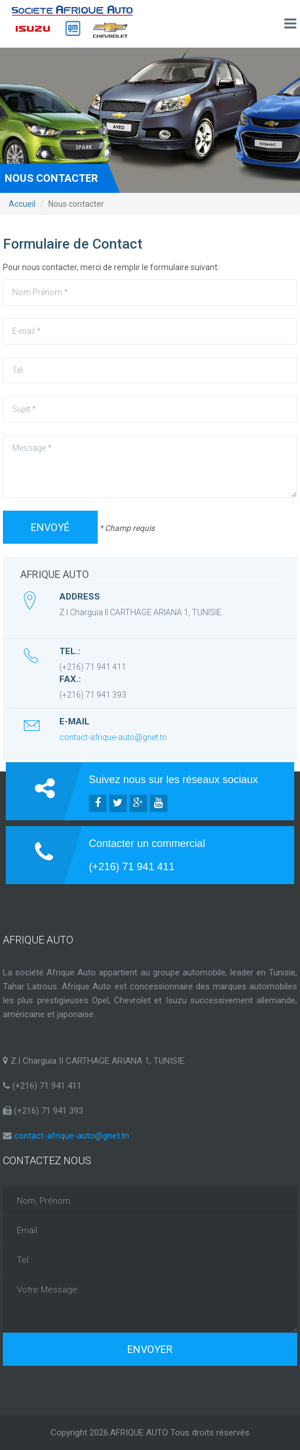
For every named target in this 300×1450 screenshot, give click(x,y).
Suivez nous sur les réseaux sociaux (173, 779)
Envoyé (50, 527)
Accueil (22, 204)
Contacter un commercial (147, 843)
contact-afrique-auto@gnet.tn (113, 737)
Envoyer (150, 1349)
